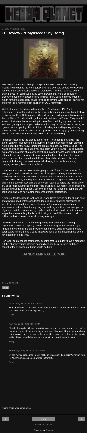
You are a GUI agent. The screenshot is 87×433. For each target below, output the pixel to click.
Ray (11, 324)
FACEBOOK (54, 254)
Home (43, 419)
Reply (11, 315)
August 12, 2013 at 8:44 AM (29, 303)
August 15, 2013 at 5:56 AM (34, 350)
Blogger (49, 430)
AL (10, 303)
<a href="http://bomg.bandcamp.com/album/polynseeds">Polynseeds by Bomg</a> (43, 268)
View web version (43, 424)
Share (5, 288)
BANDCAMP (32, 254)
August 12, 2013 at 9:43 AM (27, 324)
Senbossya (14, 350)
